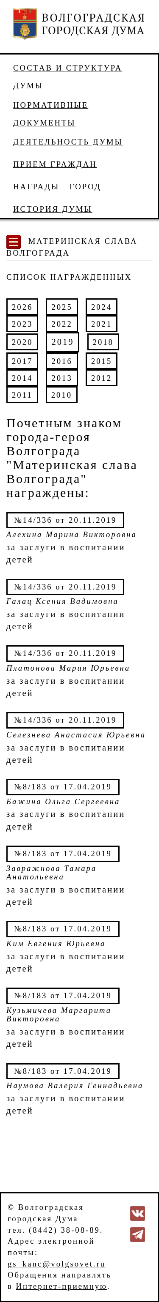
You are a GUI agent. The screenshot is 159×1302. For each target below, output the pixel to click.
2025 (61, 307)
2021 (101, 323)
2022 (61, 323)
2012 (101, 378)
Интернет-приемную (61, 1286)
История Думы (52, 209)
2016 (61, 361)
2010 (61, 394)
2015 (101, 361)
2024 (101, 307)
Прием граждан (55, 164)
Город (85, 186)
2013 (61, 378)
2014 (22, 378)
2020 (22, 342)
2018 (103, 342)
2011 (22, 394)
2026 (22, 307)
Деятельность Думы (68, 141)
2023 (22, 323)
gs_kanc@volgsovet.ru (57, 1263)
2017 (22, 361)
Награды (36, 186)
